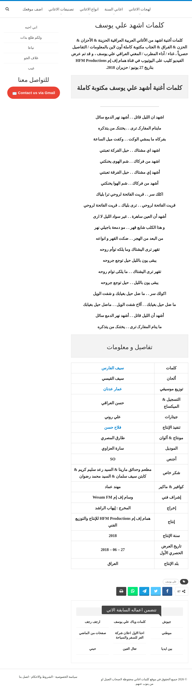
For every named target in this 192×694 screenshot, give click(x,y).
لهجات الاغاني (140, 9)
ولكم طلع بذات (31, 37)
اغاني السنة (113, 9)
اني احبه (31, 27)
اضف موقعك (32, 9)
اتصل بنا (24, 677)
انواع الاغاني (89, 9)
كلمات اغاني (141, 679)
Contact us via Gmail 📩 (33, 93)
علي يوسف (171, 581)
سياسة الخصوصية (66, 677)
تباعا (31, 48)
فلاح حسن (112, 427)
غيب (31, 68)
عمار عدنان (112, 389)
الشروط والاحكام (42, 677)
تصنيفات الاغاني (61, 9)
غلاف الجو (31, 58)
